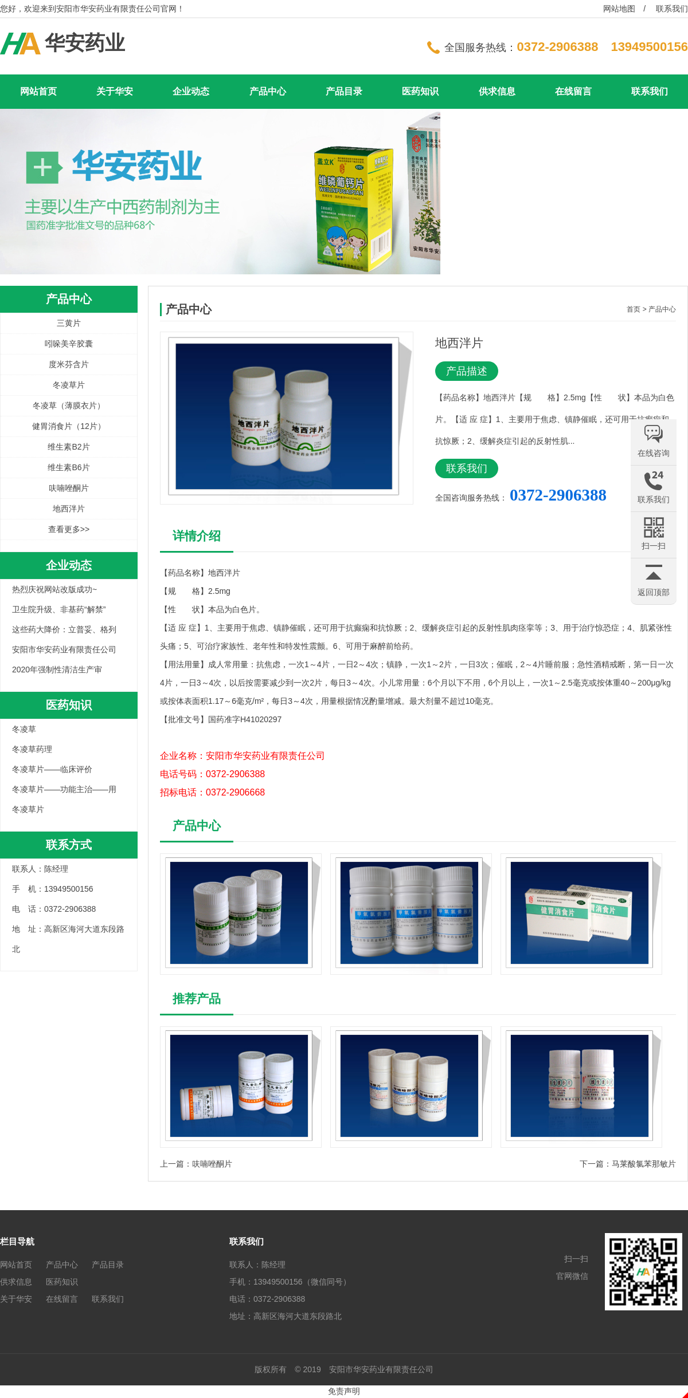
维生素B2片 (68, 446)
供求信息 (497, 91)
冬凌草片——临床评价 (52, 769)
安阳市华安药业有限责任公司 (64, 649)
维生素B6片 (68, 467)
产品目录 (344, 91)
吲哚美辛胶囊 (69, 343)
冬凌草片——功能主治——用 (64, 789)
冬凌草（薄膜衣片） (69, 405)
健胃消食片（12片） (68, 426)
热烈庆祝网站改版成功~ (54, 589)
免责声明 (344, 1391)
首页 (633, 309)
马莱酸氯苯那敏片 (644, 1163)
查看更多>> (68, 529)
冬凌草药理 (32, 749)
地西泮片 (69, 508)
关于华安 (114, 91)
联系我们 (672, 8)
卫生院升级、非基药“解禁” (58, 609)
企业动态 (191, 91)
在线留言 (573, 91)
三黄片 (69, 323)
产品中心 (267, 91)
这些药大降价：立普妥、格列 (64, 629)
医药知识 (420, 91)
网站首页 (38, 91)
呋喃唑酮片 (69, 488)
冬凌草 (24, 729)
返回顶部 (654, 592)
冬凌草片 (69, 384)
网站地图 (619, 8)
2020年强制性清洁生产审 (57, 669)
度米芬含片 (69, 364)
